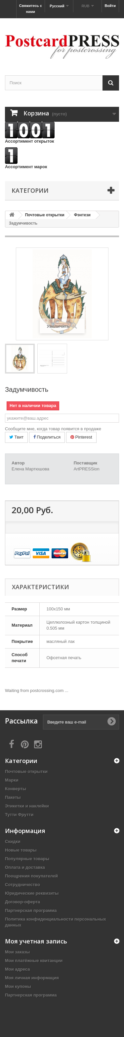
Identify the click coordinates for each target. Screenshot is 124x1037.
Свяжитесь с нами (30, 9)
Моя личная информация (32, 977)
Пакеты (13, 797)
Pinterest (81, 437)
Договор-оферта (22, 901)
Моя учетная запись (36, 941)
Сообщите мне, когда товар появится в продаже (53, 428)
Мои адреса (17, 969)
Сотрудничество (22, 884)
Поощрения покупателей (31, 875)
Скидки (13, 841)
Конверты (15, 788)
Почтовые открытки (26, 771)
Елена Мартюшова (30, 468)
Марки (12, 780)
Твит (16, 437)
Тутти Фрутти (19, 814)
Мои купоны (18, 986)
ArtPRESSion (87, 468)
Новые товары (21, 850)
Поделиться (47, 437)
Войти (110, 6)
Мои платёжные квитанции (33, 960)
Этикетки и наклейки (27, 805)
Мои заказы (17, 951)
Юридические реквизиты (32, 893)
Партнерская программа (31, 910)
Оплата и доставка (25, 867)
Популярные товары (27, 858)
